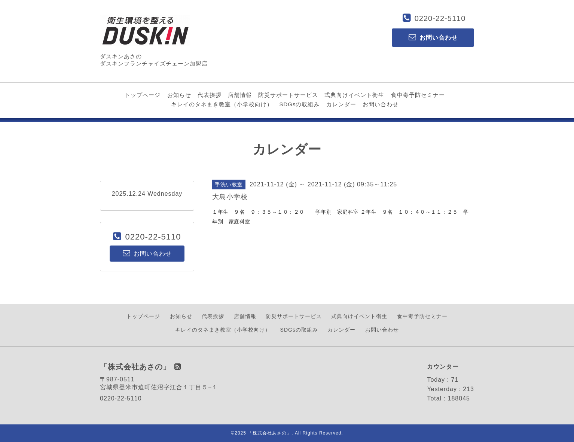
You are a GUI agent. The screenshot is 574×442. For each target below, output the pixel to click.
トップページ (143, 95)
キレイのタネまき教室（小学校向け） (222, 104)
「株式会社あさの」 (269, 433)
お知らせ (179, 95)
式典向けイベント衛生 (354, 95)
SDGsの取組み (299, 104)
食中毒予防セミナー (418, 95)
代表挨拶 (210, 95)
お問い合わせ (381, 104)
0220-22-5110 (440, 18)
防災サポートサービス (288, 95)
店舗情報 (240, 95)
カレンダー (341, 104)
